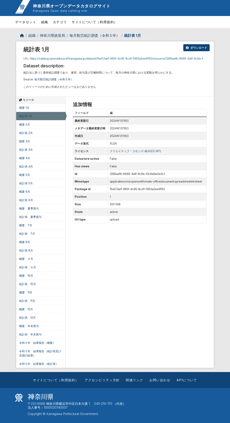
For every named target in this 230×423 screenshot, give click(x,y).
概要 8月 (24, 242)
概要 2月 (24, 124)
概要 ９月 (26, 258)
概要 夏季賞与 (29, 208)
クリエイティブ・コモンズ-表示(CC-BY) (135, 151)
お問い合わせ (160, 380)
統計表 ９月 (27, 267)
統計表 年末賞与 (30, 334)
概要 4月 (24, 158)
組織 (44, 22)
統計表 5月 (26, 183)
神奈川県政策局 (52, 35)
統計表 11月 (27, 300)
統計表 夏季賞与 (30, 216)
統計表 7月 (27, 233)
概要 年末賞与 (29, 326)
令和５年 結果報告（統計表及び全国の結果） (40, 353)
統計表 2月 (26, 133)
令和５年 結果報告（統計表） (38, 363)
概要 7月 (25, 225)
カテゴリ (60, 22)
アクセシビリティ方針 (102, 380)
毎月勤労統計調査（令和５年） (94, 35)
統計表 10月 (27, 284)
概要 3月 (24, 141)
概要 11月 (25, 292)
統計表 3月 (26, 149)
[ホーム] (22, 35)
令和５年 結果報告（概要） (37, 342)
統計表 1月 (132, 35)
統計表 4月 (26, 166)
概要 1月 (24, 107)
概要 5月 (24, 175)
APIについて (186, 380)
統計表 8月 (26, 250)
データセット (25, 22)
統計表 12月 (27, 317)
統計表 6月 (26, 200)
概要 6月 (24, 191)
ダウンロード (196, 47)
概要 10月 (26, 275)
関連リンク (134, 380)
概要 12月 (26, 309)
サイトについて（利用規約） (94, 22)
